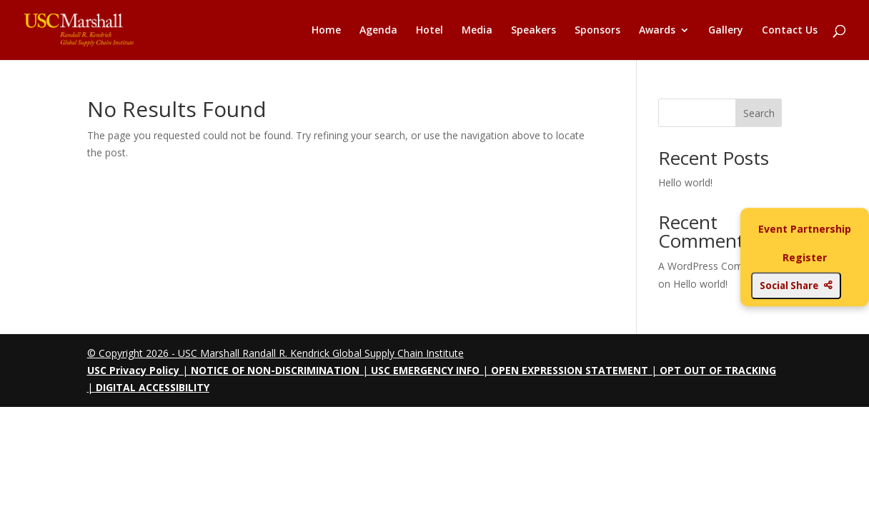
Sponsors (597, 30)
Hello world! (685, 182)
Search (759, 113)
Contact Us (790, 30)
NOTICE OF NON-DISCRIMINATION (275, 370)
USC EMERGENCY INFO (425, 370)
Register (805, 257)
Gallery (725, 30)
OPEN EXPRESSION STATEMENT (569, 370)
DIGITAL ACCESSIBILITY (152, 387)
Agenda (378, 30)
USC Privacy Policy (133, 370)
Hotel (429, 30)
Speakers (533, 30)
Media (477, 30)
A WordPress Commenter (717, 266)
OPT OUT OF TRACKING (718, 370)
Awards (657, 30)
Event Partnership (804, 229)
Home (326, 30)
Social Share (796, 285)
